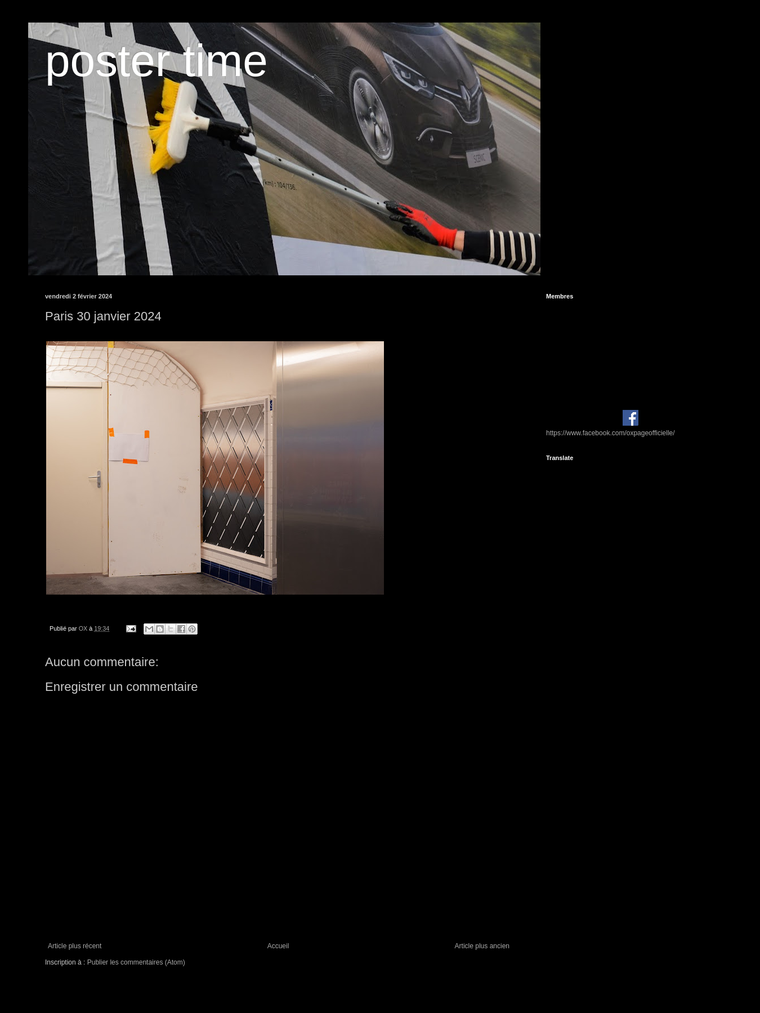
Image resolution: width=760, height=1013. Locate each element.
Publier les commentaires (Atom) (136, 962)
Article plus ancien (482, 946)
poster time (156, 60)
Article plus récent (74, 946)
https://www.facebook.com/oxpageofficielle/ (610, 433)
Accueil (278, 946)
